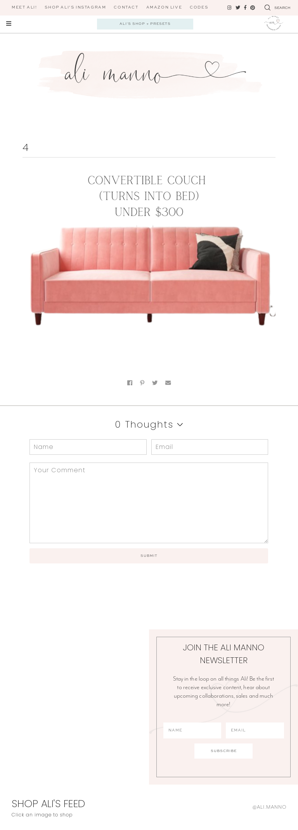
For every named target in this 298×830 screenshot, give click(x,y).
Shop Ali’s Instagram (75, 7)
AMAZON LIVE (164, 7)
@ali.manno (269, 807)
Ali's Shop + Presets (145, 24)
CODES (199, 7)
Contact (126, 7)
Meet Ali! (24, 7)
